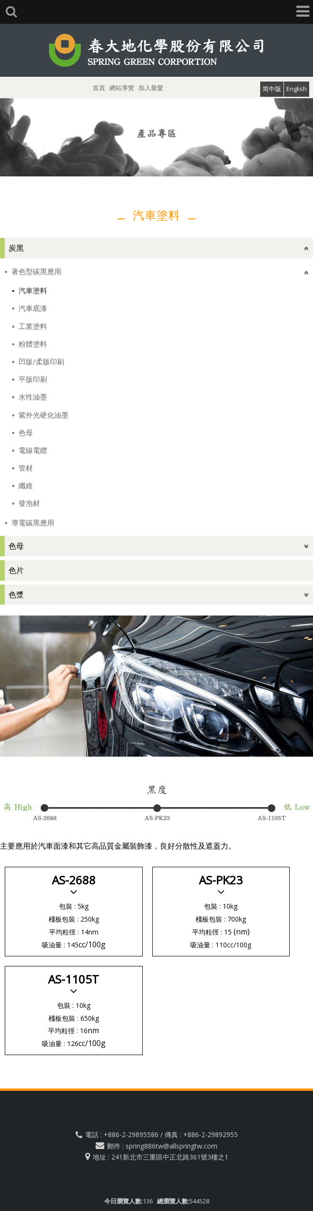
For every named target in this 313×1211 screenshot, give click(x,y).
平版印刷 (32, 379)
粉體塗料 (32, 344)
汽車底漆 (32, 308)
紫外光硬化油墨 (42, 415)
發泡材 (28, 503)
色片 (16, 570)
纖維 (25, 485)
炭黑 (16, 248)
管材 (25, 467)
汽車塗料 (32, 290)
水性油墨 (32, 396)
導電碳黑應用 (32, 522)
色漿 (16, 594)
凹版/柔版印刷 (40, 361)
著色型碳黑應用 (35, 271)
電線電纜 (32, 450)
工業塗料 (32, 326)
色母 (25, 432)
